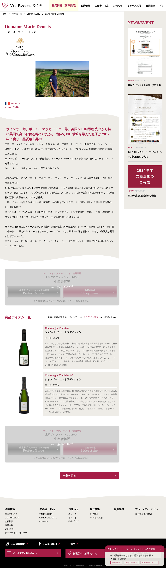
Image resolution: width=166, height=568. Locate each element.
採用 (73, 544)
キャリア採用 (134, 5)
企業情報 (85, 5)
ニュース (72, 514)
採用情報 (95, 509)
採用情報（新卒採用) (64, 5)
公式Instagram (17, 544)
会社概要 (9, 521)
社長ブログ (73, 521)
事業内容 (9, 525)
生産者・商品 (101, 5)
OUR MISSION (12, 518)
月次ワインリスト (91, 317)
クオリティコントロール (16, 533)
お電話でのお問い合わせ (85, 553)
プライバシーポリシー (148, 509)
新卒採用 (94, 514)
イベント (72, 518)
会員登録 (150, 5)
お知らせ (117, 5)
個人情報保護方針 (143, 514)
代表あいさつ (11, 514)
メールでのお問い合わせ (25, 553)
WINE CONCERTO (48, 518)
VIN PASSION (46, 514)
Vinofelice (43, 521)
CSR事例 (9, 529)
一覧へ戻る (69, 475)
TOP (5, 14)
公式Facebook (49, 544)
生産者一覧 (17, 14)
